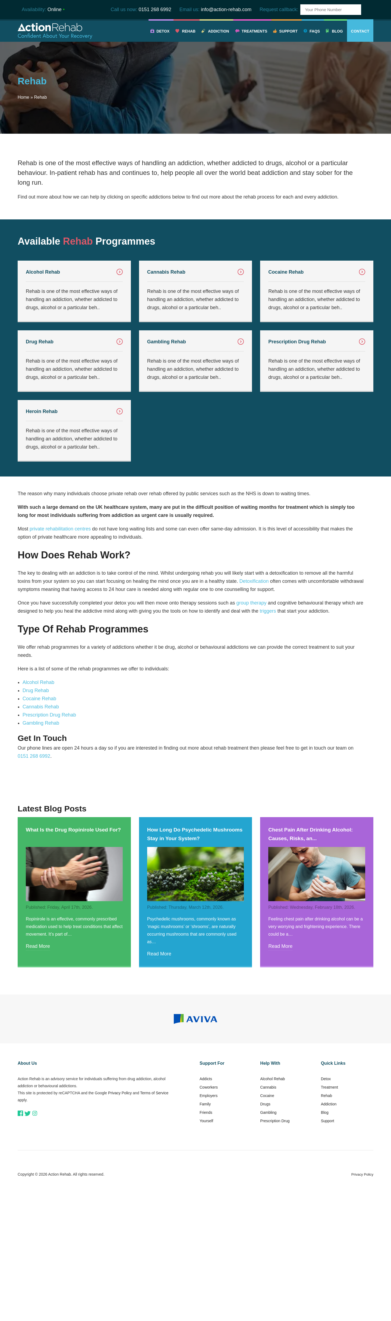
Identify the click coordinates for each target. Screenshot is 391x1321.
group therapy (251, 603)
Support (288, 31)
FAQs (315, 31)
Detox (162, 31)
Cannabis (268, 1087)
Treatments (254, 31)
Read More (38, 946)
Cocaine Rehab (39, 698)
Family (205, 1104)
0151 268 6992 (155, 9)
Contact (360, 31)
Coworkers (209, 1087)
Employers (208, 1095)
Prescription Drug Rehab (49, 715)
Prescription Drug (274, 1121)
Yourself (206, 1121)
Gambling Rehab (41, 723)
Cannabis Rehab (41, 706)
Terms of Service (154, 1093)
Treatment (329, 1087)
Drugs (265, 1104)
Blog (337, 31)
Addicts (206, 1079)
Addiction (218, 31)
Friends (206, 1112)
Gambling (268, 1112)
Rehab (188, 31)
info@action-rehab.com (226, 9)
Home (23, 97)
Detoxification (254, 581)
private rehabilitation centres (60, 529)
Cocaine (267, 1095)
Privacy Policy (120, 1093)
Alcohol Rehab (38, 682)
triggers (268, 611)
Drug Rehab (36, 690)
